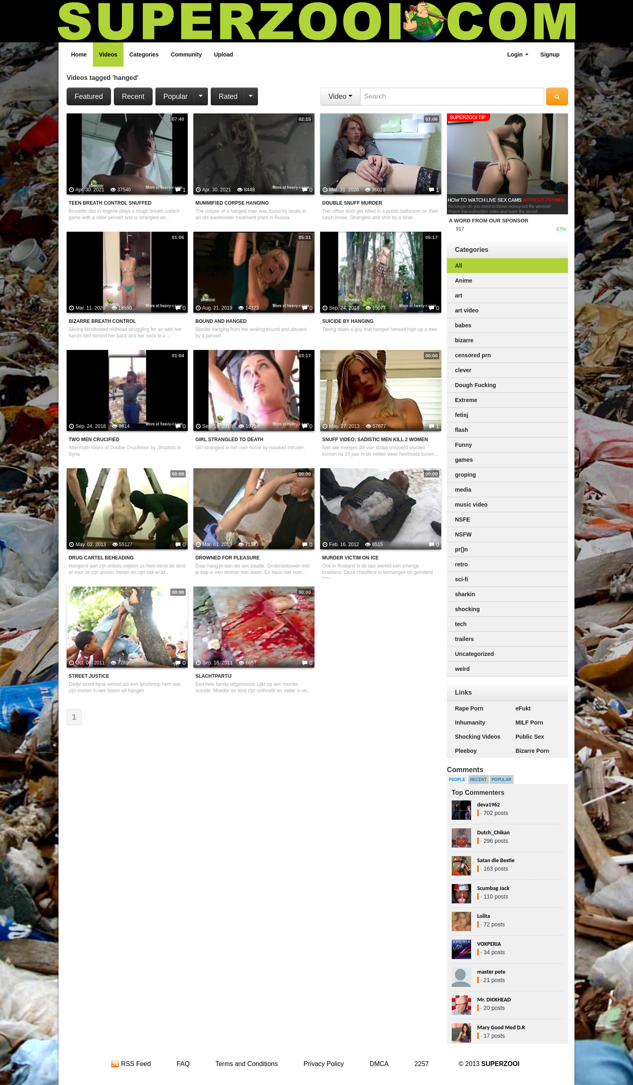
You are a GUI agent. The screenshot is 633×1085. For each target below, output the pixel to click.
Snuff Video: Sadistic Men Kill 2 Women (375, 439)
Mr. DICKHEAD (494, 999)
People (457, 779)
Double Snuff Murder (352, 203)
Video (340, 96)
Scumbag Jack (493, 888)
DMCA (379, 1063)
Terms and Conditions (246, 1063)
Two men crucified (94, 439)
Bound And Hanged (221, 321)
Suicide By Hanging (347, 321)
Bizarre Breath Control (102, 321)
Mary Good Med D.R (501, 1027)
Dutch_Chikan (493, 832)
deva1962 (488, 804)
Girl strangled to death (229, 439)
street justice (89, 676)
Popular (175, 96)
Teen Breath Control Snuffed (110, 203)
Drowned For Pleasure (227, 558)
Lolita (483, 916)
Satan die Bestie (495, 860)
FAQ (183, 1063)
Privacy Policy (324, 1063)
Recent (133, 96)
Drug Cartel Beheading (101, 558)
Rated (228, 96)
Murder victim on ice (350, 558)
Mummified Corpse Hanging (232, 203)
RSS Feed (131, 1063)
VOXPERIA (489, 943)
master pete (491, 971)
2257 (422, 1063)
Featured (89, 96)
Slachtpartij (213, 676)
